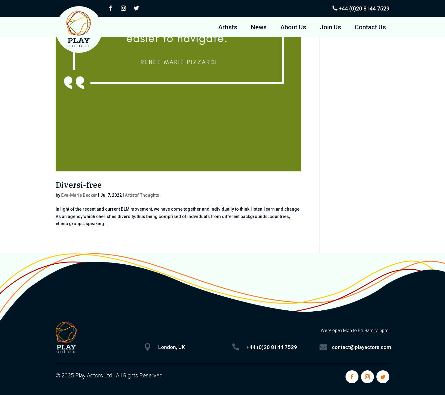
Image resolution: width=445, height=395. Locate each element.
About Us (293, 28)
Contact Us (370, 28)
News (259, 28)
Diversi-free (79, 184)
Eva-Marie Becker (79, 195)
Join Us (330, 28)
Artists (227, 28)
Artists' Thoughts (142, 195)
